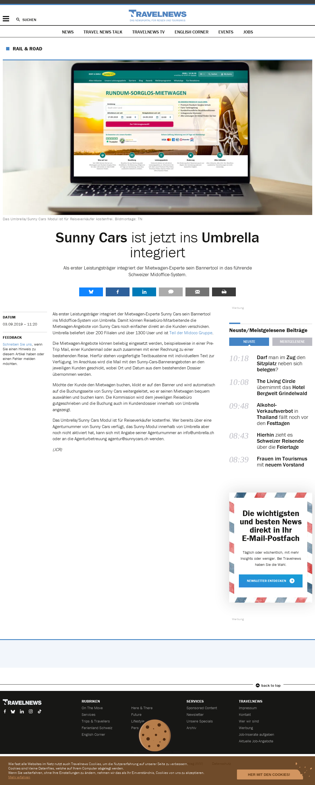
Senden (197, 291)
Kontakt (245, 714)
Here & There (142, 707)
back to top (271, 685)
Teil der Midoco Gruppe (190, 332)
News (68, 32)
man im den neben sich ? (281, 363)
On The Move (92, 707)
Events (225, 32)
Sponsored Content (202, 707)
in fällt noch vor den (282, 414)
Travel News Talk (103, 32)
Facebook (118, 291)
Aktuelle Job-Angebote (256, 741)
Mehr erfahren (19, 777)
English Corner (191, 32)
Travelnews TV (148, 32)
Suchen (29, 19)
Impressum (248, 707)
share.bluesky (91, 291)
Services (88, 714)
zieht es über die (280, 441)
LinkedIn (144, 291)
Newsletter (195, 714)
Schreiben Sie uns (17, 344)
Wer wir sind (249, 721)
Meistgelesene (292, 341)
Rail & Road (27, 48)
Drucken (224, 291)
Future (136, 714)
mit (282, 461)
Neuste (249, 341)
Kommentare (171, 291)
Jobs (248, 32)
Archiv (191, 727)
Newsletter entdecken (271, 580)
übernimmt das (282, 387)
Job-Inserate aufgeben (256, 734)
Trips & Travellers (96, 721)
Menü (6, 18)
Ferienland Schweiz (97, 727)
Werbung (246, 727)
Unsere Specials (200, 721)
